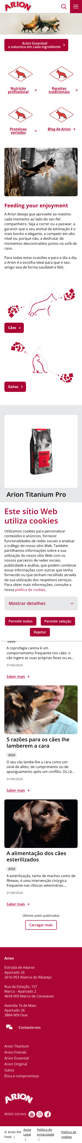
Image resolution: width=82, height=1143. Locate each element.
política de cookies (30, 589)
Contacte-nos (30, 1027)
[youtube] (31, 1114)
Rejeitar (40, 632)
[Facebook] (47, 1114)
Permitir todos (21, 621)
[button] (64, 6)
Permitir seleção (57, 621)
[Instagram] (39, 1114)
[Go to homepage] (18, 6)
